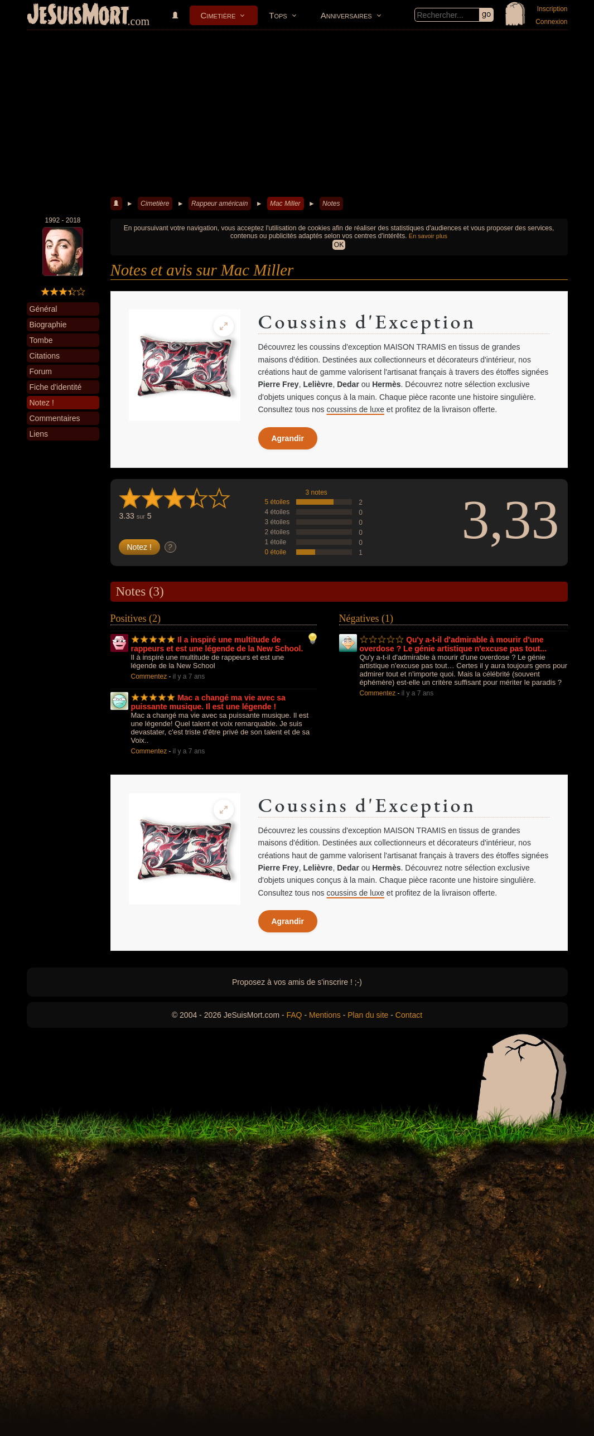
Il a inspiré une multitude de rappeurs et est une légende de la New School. (217, 644)
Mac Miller (285, 203)
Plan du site (367, 1014)
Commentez (149, 676)
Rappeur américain (219, 203)
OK (339, 245)
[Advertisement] (297, 114)
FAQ (294, 1014)
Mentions (325, 1014)
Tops (278, 15)
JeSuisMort (78, 15)
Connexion (551, 22)
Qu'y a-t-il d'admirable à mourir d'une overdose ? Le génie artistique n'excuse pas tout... (453, 644)
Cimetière (218, 15)
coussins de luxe (355, 409)
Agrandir (288, 438)
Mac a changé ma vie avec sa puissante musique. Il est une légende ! (208, 702)
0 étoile (276, 552)
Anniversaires (346, 15)
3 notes (316, 492)
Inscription (552, 9)
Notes (331, 203)
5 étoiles (277, 502)
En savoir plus (428, 236)
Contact (408, 1014)
